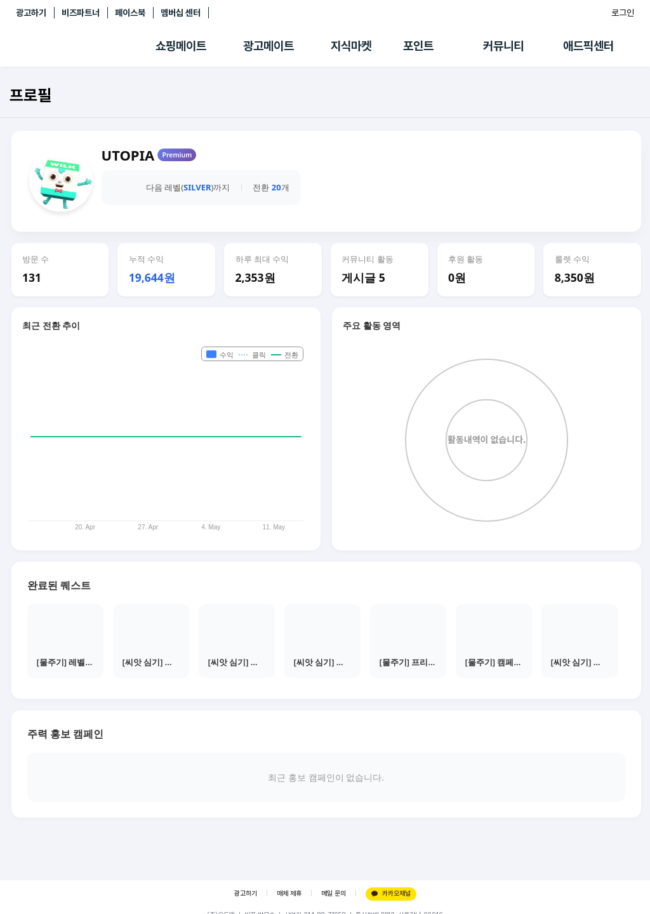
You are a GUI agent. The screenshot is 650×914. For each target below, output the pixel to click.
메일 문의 (333, 893)
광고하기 (31, 13)
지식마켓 (351, 46)
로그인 (622, 12)
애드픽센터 (588, 46)
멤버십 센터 (181, 13)
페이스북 (130, 13)
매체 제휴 (289, 893)
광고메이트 (268, 46)
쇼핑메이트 (181, 46)
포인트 (418, 46)
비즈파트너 (81, 13)
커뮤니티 (503, 46)
